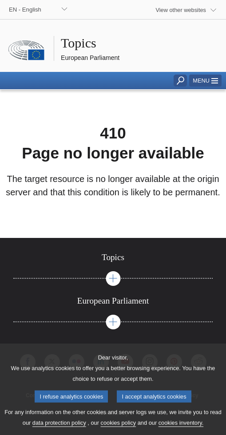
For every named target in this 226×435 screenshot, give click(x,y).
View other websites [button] (180, 10)
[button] (205, 81)
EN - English (25, 9)
